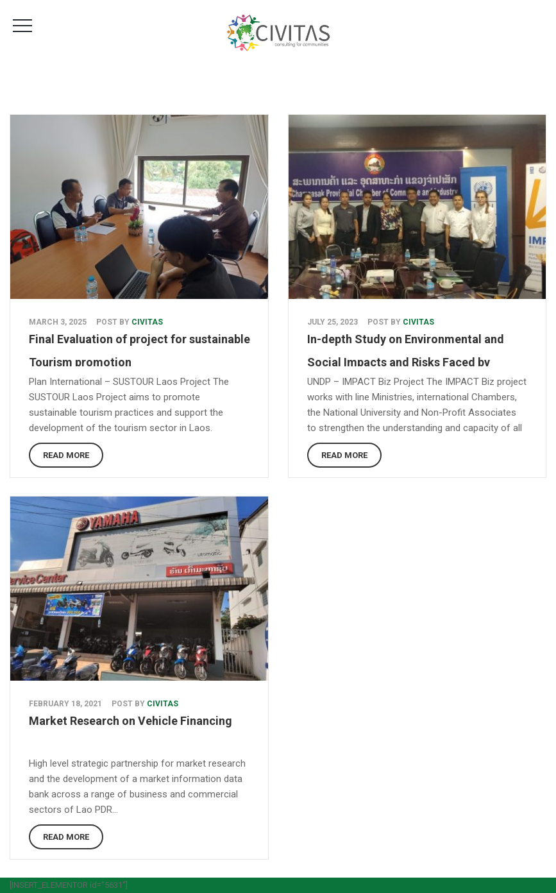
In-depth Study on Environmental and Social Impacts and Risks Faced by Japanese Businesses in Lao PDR (405, 362)
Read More (66, 455)
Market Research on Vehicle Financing (130, 720)
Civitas (147, 322)
